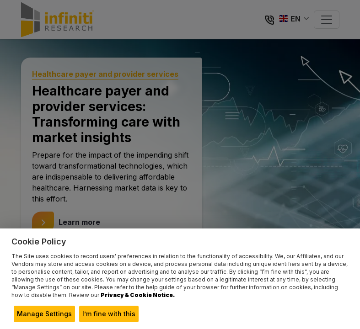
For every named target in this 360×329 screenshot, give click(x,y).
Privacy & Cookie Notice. (138, 295)
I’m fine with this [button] (108, 314)
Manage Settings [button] (44, 314)
